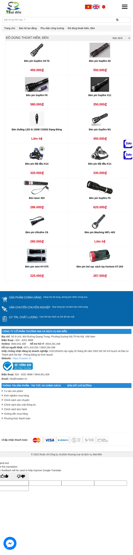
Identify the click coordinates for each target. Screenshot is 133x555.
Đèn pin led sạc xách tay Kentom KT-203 (100, 266)
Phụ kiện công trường (52, 28)
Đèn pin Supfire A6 (100, 61)
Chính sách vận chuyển (16, 400)
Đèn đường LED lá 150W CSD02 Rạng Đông (37, 129)
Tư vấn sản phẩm (13, 391)
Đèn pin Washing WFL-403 (100, 232)
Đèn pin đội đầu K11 (99, 163)
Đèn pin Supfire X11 (99, 95)
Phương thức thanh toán (17, 418)
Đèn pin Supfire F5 (100, 198)
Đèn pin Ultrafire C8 (36, 232)
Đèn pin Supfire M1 (100, 129)
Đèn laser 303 (37, 198)
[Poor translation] (21, 476)
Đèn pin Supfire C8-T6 (36, 61)
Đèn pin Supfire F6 (37, 95)
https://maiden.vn (22, 358)
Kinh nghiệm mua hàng (16, 395)
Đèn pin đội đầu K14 (36, 163)
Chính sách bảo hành (15, 409)
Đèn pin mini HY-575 (36, 266)
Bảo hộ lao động (28, 28)
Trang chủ (9, 28)
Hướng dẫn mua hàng (16, 413)
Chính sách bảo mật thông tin (20, 404)
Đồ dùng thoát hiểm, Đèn (81, 28)
